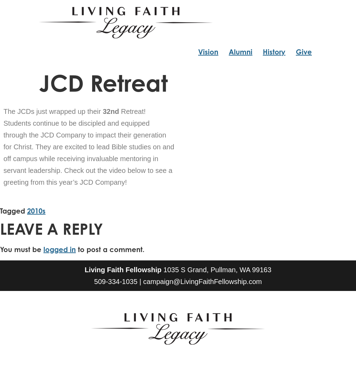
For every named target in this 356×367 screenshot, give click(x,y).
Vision (208, 52)
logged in (59, 249)
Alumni (240, 52)
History (274, 52)
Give (304, 52)
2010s (36, 211)
